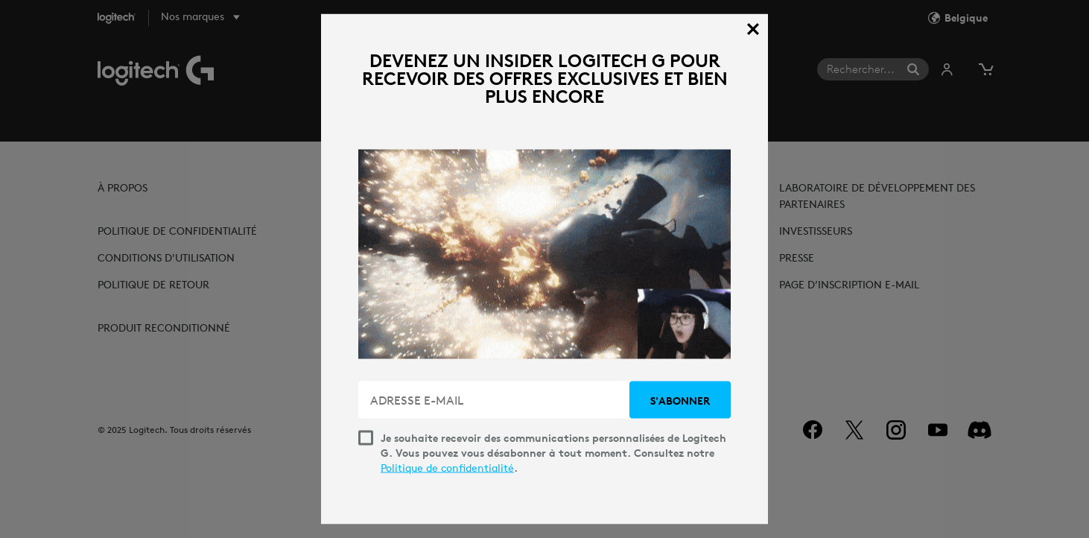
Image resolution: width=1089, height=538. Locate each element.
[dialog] (544, 269)
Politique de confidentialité (447, 468)
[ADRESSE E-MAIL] (495, 400)
